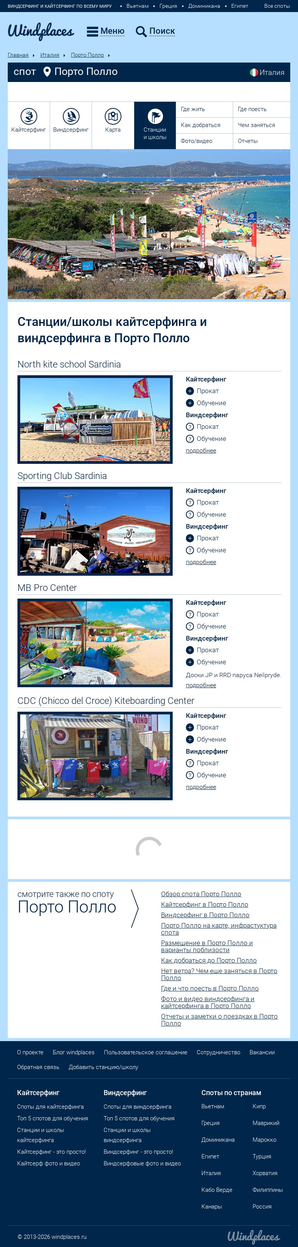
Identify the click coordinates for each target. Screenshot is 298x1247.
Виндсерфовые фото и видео (142, 1163)
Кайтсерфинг (28, 129)
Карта (113, 129)
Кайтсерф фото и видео (48, 1163)
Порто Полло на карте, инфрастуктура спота (219, 929)
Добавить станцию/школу (103, 1067)
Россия (262, 1206)
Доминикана (204, 6)
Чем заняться (256, 125)
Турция (262, 1156)
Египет (239, 6)
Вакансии (262, 1052)
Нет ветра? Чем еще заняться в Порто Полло (219, 974)
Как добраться (200, 125)
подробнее (201, 450)
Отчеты (248, 141)
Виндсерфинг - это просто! (138, 1151)
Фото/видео (196, 141)
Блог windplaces (74, 1052)
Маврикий (266, 1123)
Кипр (259, 1106)
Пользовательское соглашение (145, 1052)
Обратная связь (38, 1067)
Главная (18, 55)
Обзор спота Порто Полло (201, 893)
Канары (211, 1206)
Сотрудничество (218, 1052)
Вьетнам (137, 6)
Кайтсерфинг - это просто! (51, 1151)
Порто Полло (87, 55)
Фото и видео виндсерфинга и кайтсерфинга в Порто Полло (208, 1002)
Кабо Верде (216, 1189)
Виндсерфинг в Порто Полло (205, 914)
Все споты (277, 6)
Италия (49, 55)
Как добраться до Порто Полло (209, 960)
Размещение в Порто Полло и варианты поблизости (207, 946)
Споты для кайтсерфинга (50, 1106)
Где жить (193, 109)
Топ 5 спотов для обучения (52, 1118)
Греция (168, 6)
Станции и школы (155, 133)
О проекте (30, 1052)
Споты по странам (231, 1093)
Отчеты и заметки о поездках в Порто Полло (219, 1020)
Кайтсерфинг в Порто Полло (204, 904)
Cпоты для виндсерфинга (138, 1106)
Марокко (264, 1139)
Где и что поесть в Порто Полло (210, 988)
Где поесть (252, 109)
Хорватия (265, 1173)
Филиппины (268, 1189)
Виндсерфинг (70, 129)
